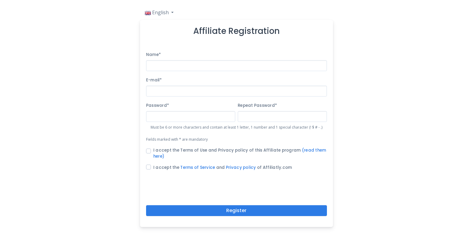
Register (236, 210)
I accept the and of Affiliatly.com (222, 167)
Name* (153, 54)
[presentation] (236, 186)
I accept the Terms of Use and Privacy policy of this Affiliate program (239, 153)
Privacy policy (241, 167)
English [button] (157, 12)
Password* (157, 105)
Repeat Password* (257, 105)
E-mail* (154, 80)
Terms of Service (197, 167)
